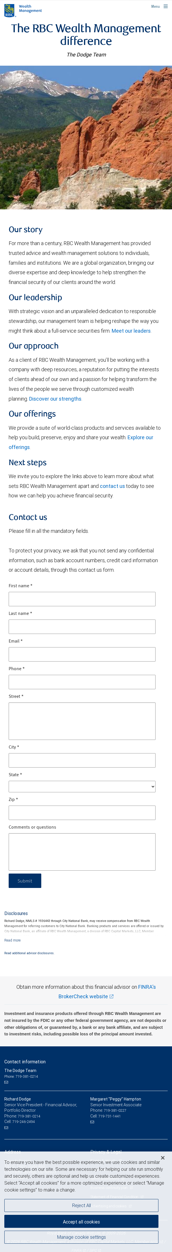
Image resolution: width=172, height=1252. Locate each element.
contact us (112, 486)
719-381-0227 (115, 1110)
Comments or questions (32, 827)
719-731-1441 (109, 1116)
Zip (13, 800)
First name (21, 586)
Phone (17, 669)
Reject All (81, 1205)
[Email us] (6, 1082)
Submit (25, 880)
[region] (86, 1201)
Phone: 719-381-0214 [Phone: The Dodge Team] (21, 1076)
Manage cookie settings (81, 1237)
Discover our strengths (55, 398)
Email (16, 641)
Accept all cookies (81, 1222)
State (15, 775)
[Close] (162, 1157)
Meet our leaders (131, 330)
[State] (82, 786)
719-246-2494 (23, 1121)
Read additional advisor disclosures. (29, 953)
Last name (20, 613)
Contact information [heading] (25, 1062)
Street (16, 696)
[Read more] (12, 940)
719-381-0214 (29, 1116)
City (14, 747)
